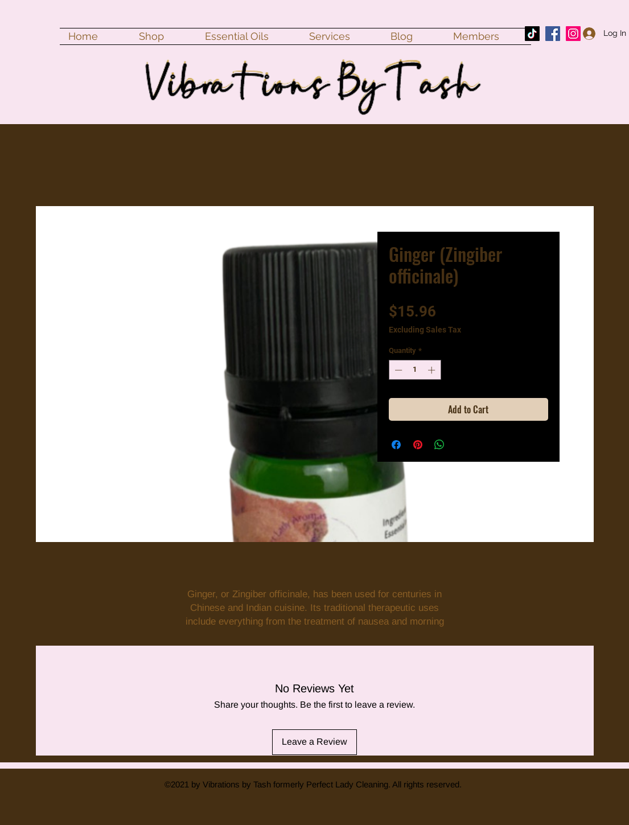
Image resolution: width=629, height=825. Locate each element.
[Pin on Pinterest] (418, 445)
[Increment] (432, 370)
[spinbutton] (415, 370)
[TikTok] (532, 33)
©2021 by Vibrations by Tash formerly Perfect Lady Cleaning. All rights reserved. (313, 784)
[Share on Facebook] (396, 445)
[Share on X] (461, 445)
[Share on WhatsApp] (439, 445)
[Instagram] (573, 33)
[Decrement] (397, 370)
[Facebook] (552, 33)
